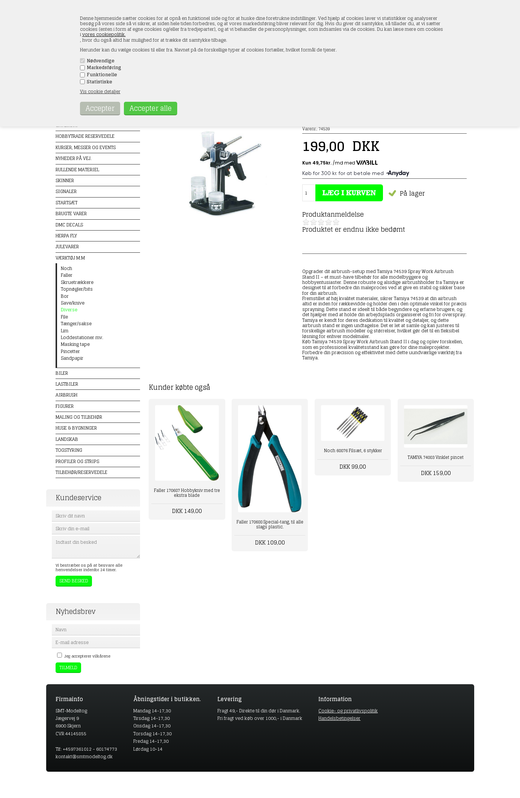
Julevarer (67, 246)
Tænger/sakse (76, 323)
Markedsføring (104, 67)
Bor (65, 296)
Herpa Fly (66, 236)
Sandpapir (72, 358)
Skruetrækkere (77, 282)
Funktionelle (102, 74)
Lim (64, 330)
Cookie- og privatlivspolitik (348, 711)
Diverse (69, 309)
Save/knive (72, 303)
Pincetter (70, 351)
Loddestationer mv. (82, 337)
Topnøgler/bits (77, 289)
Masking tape (75, 344)
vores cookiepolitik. (104, 34)
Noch (66, 268)
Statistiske (99, 81)
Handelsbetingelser (339, 718)
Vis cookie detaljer (100, 91)
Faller (66, 275)
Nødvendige (101, 60)
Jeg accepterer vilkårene (87, 656)
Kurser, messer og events (86, 147)
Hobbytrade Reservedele (85, 136)
